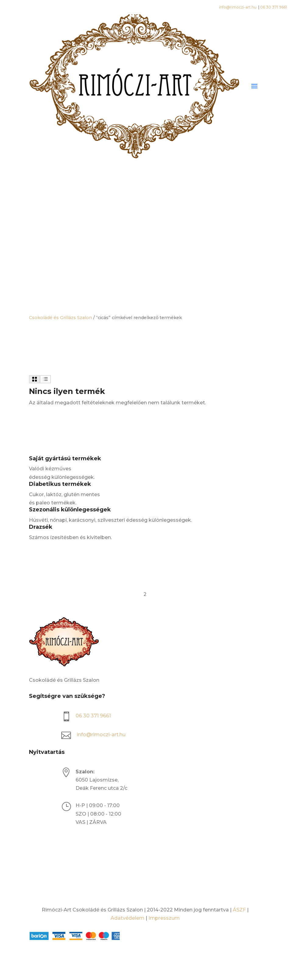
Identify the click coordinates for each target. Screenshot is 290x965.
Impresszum (164, 918)
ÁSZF (239, 910)
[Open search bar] (145, 196)
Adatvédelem (127, 918)
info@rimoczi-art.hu (238, 7)
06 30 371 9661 (273, 7)
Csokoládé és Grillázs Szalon (60, 317)
